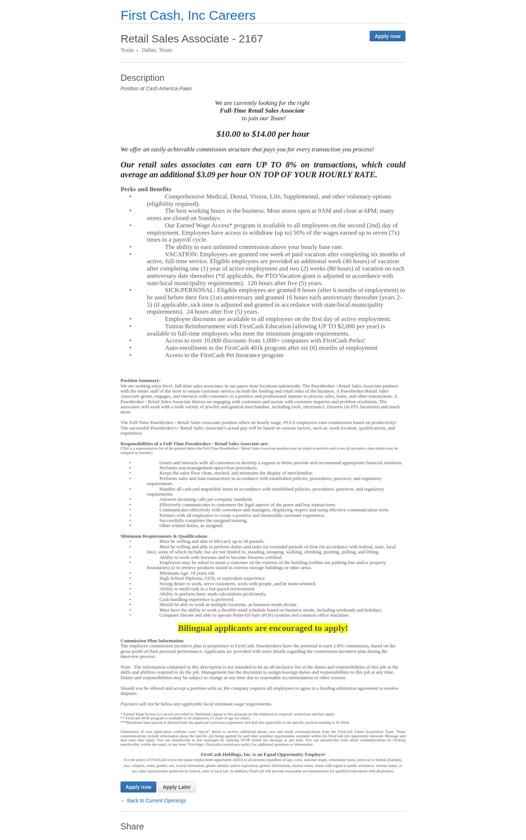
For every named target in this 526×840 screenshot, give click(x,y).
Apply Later (177, 787)
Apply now (388, 36)
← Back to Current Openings (153, 800)
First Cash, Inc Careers (188, 15)
